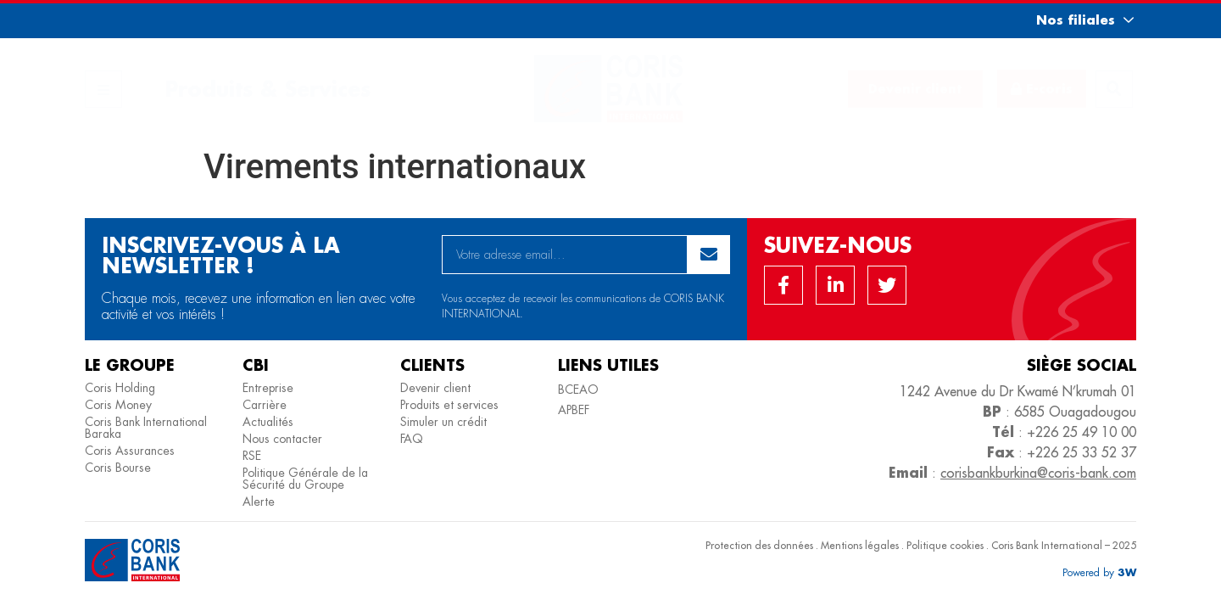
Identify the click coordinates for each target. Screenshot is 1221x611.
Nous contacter (282, 438)
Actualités (268, 421)
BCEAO (578, 389)
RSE (252, 455)
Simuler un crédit (443, 421)
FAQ (411, 438)
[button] (1069, 19)
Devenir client (435, 387)
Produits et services (449, 404)
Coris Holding (120, 387)
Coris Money (118, 404)
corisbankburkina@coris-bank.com (1038, 472)
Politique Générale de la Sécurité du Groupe (305, 478)
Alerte (259, 501)
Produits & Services (267, 89)
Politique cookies (945, 545)
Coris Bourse (118, 467)
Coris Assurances (130, 450)
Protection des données (759, 545)
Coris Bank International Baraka (146, 427)
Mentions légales (860, 545)
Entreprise (268, 387)
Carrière (265, 404)
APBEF (573, 410)
